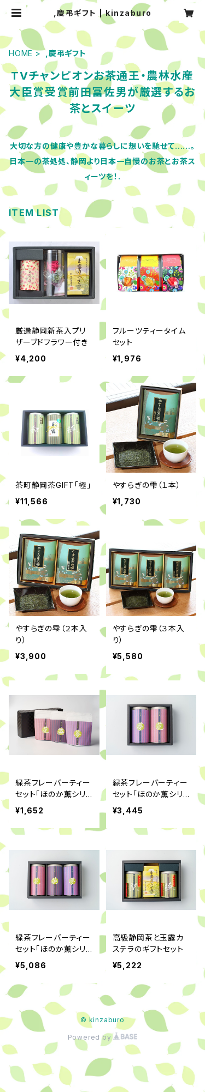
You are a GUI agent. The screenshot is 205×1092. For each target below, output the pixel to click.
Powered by (103, 1037)
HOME (21, 53)
